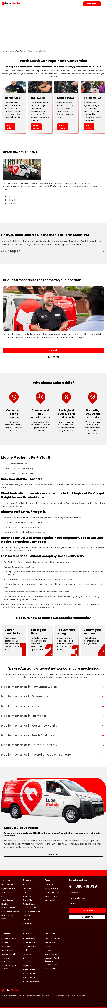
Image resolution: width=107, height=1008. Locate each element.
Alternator (27, 896)
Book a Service (7, 884)
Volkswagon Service (31, 981)
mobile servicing (60, 241)
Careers (48, 950)
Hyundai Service (29, 946)
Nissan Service (29, 969)
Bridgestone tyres (52, 892)
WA (30, 51)
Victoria (4, 942)
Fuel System (28, 923)
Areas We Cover (18, 51)
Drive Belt (27, 915)
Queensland (6, 946)
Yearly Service (7, 892)
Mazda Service (29, 962)
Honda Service (29, 942)
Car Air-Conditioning (31, 912)
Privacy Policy (50, 968)
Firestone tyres (51, 896)
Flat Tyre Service (51, 888)
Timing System (29, 904)
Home (4, 51)
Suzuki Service (29, 977)
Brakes (25, 892)
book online (63, 186)
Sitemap (73, 903)
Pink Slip (4, 904)
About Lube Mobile (52, 938)
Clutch (26, 919)
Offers (47, 946)
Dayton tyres (50, 900)
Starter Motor (28, 900)
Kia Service (27, 954)
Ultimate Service (8, 908)
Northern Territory (8, 962)
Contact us (74, 892)
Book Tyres (49, 884)
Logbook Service (8, 888)
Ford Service (28, 950)
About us (53, 854)
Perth (7, 196)
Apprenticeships (51, 954)
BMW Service (28, 958)
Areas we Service (77, 898)
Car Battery (28, 888)
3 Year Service (7, 896)
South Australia (7, 950)
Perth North (10, 200)
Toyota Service (29, 965)
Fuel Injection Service (10, 912)
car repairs (31, 241)
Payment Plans (51, 965)
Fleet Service (50, 942)
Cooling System (29, 908)
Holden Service (29, 938)
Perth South (10, 203)
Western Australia (8, 954)
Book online (10, 126)
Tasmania (5, 958)
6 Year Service (7, 900)
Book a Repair (28, 884)
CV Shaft (26, 927)
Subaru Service (29, 973)
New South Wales (8, 938)
